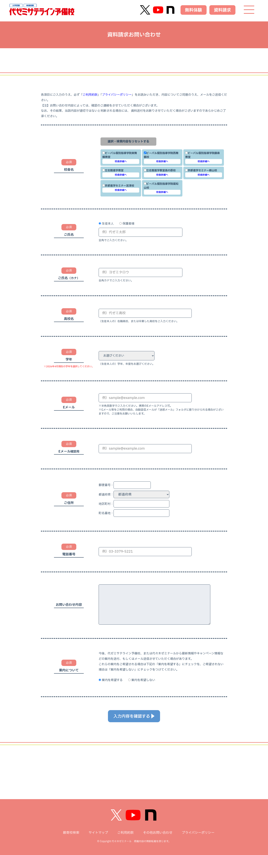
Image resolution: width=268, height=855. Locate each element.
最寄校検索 (71, 832)
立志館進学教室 (113, 170)
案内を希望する (112, 680)
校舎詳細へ (121, 161)
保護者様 (128, 223)
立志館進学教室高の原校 (160, 170)
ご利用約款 (90, 95)
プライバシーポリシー (117, 95)
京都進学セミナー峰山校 (201, 170)
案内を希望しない (143, 680)
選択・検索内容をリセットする (128, 141)
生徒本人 (108, 223)
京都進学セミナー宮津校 (118, 186)
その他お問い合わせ (157, 832)
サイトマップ (98, 832)
